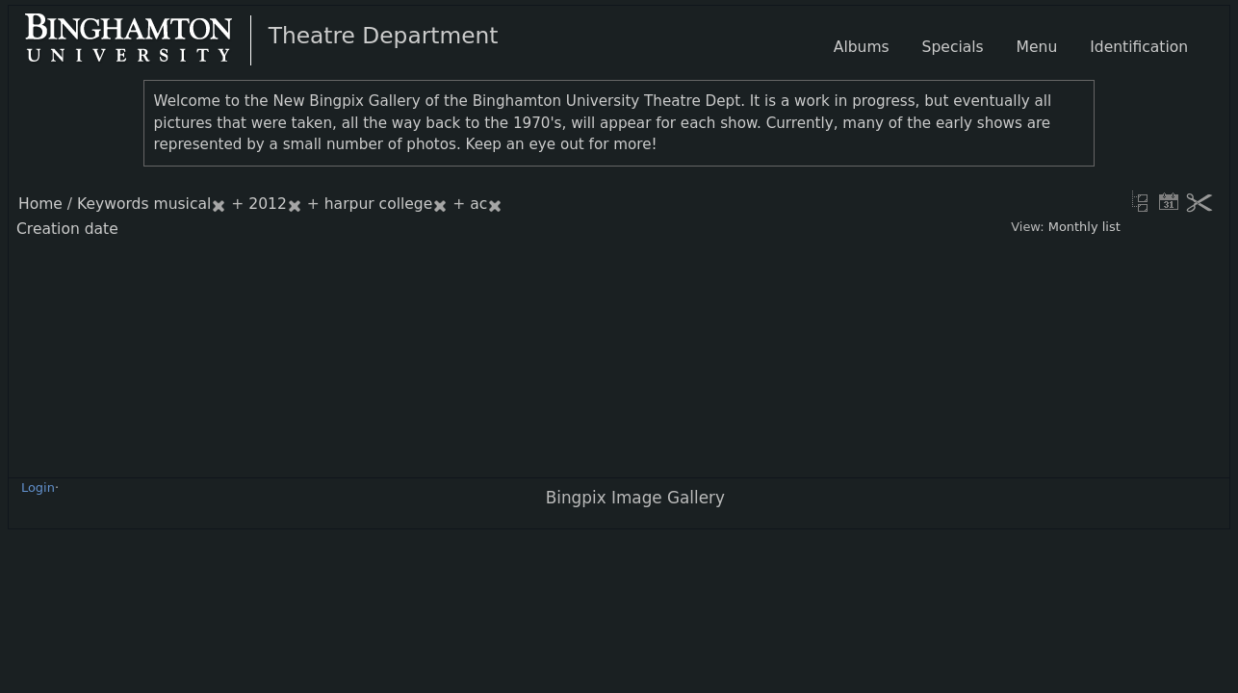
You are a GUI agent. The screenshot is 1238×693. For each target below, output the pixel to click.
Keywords (113, 204)
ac (478, 204)
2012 (267, 204)
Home (40, 204)
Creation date (67, 229)
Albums (862, 47)
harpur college (378, 204)
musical (183, 204)
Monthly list (1084, 226)
